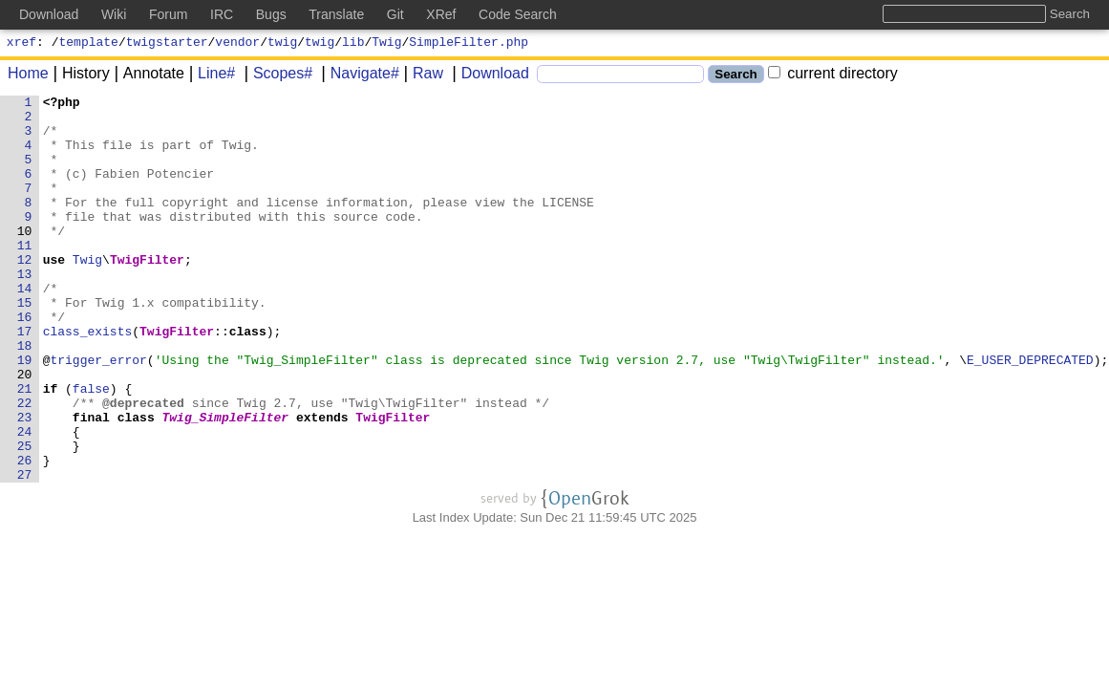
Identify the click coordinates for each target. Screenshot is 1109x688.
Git (395, 14)
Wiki (113, 14)
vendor (237, 44)
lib (353, 44)
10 (24, 259)
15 (24, 345)
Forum (168, 14)
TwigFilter (148, 293)
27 (24, 551)
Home (28, 76)
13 (24, 310)
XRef (441, 14)
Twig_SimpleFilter (225, 482)
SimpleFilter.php (468, 44)
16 (24, 362)
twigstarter (167, 44)
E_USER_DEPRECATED (1031, 413)
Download (488, 76)
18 (24, 396)
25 (24, 517)
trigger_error (99, 413)
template (88, 44)
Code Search (518, 14)
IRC (221, 14)
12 (24, 293)
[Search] (620, 77)
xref (21, 44)
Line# (209, 76)
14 (24, 327)
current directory (833, 76)
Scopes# (276, 76)
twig (282, 44)
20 (24, 431)
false (91, 448)
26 (24, 534)
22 (24, 465)
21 (24, 448)
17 (24, 379)
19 (24, 413)
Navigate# (358, 76)
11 (24, 276)
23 (24, 482)
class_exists (88, 379)
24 (24, 499)
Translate (336, 14)
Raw (421, 76)
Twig (386, 44)
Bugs (271, 14)
